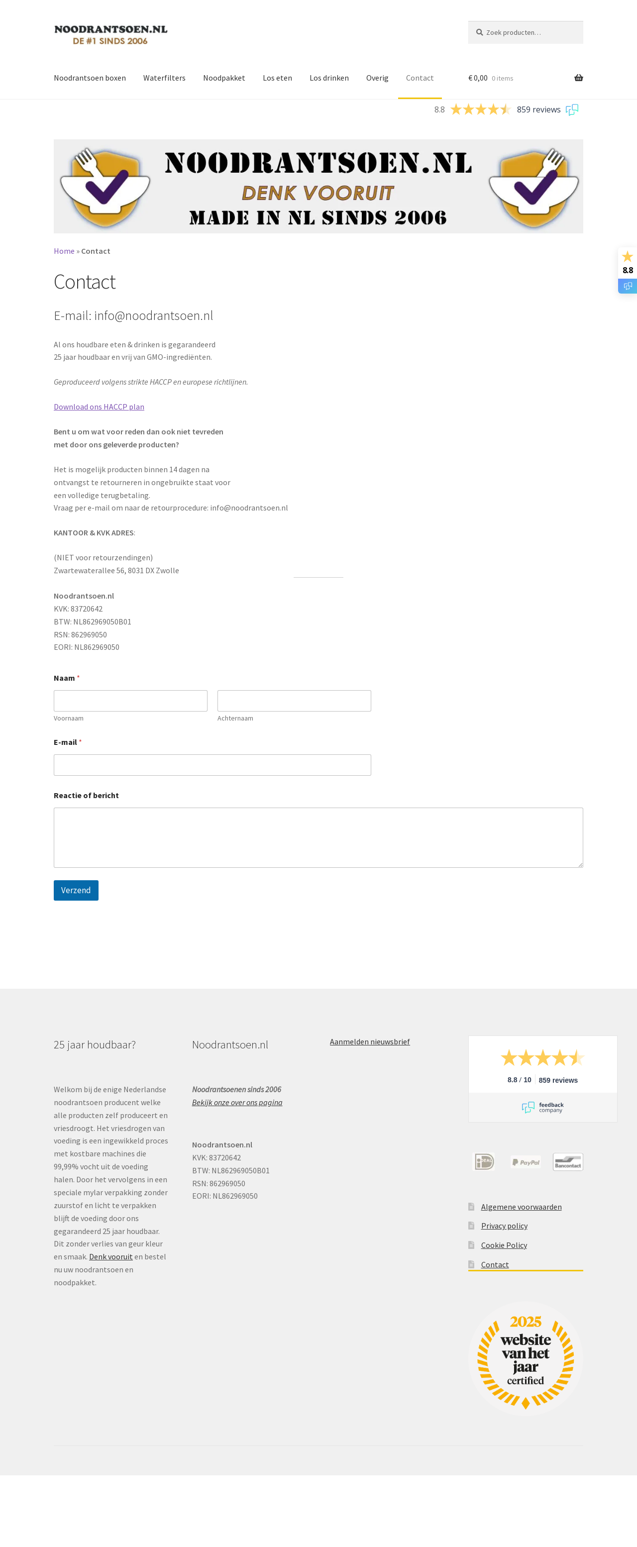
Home (64, 251)
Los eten (277, 78)
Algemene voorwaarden (521, 1207)
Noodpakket (224, 78)
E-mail (68, 742)
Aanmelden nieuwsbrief (370, 1041)
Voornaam (69, 718)
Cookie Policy (504, 1245)
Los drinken (329, 78)
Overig (377, 78)
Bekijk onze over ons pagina (237, 1102)
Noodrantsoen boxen (90, 78)
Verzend (76, 890)
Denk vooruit (111, 1256)
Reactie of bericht (86, 795)
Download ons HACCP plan (99, 407)
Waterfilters (164, 78)
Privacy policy (504, 1226)
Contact (420, 78)
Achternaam (235, 718)
